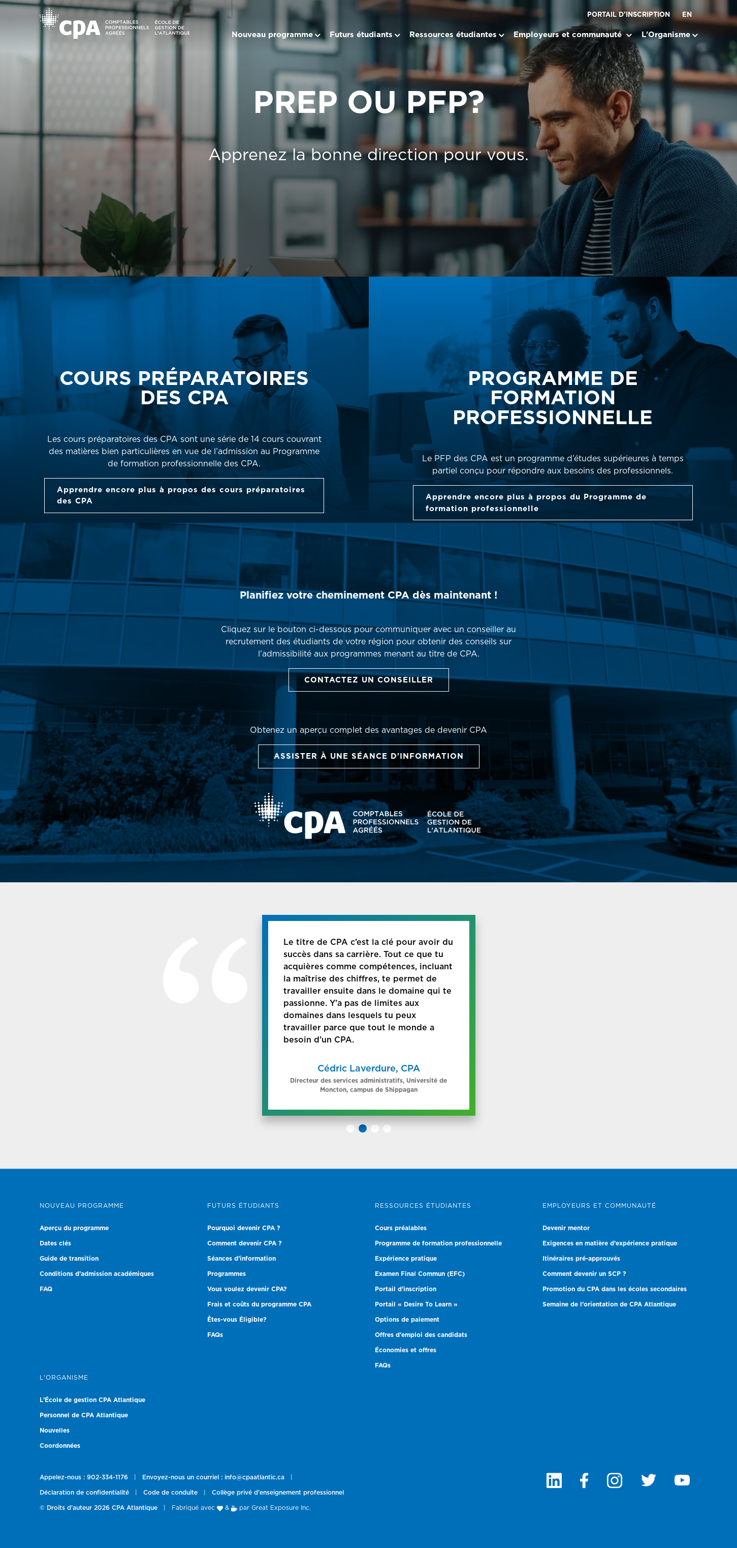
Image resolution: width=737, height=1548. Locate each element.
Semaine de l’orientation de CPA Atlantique (609, 1304)
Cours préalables (401, 1228)
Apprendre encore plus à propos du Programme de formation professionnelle (536, 503)
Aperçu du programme (74, 1228)
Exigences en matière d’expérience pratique (609, 1243)
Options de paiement (407, 1320)
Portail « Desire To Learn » (416, 1304)
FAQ (46, 1289)
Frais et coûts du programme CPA (259, 1304)
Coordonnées (60, 1446)
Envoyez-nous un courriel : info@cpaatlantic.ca (213, 1477)
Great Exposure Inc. (281, 1508)
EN (687, 15)
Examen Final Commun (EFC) (420, 1274)
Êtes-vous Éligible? (237, 1320)
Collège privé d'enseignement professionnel (278, 1493)
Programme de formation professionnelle (438, 1243)
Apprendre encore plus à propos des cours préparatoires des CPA (181, 495)
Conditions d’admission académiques (97, 1274)
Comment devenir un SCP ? (584, 1274)
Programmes (226, 1274)
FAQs (215, 1335)
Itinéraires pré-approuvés (581, 1259)
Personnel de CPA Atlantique (84, 1415)
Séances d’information (241, 1259)
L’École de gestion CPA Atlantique (92, 1400)
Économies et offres (405, 1350)
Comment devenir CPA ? (244, 1243)
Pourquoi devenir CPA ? (243, 1228)
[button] (350, 1128)
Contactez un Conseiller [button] (368, 680)
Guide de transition (69, 1259)
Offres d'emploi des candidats (421, 1335)
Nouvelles (55, 1430)
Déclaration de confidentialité (84, 1493)
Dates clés (55, 1243)
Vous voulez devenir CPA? (247, 1289)
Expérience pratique (406, 1259)
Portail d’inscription (628, 15)
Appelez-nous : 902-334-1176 (84, 1477)
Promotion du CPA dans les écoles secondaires (614, 1289)
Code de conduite (170, 1493)
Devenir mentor (566, 1228)
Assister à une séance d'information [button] (369, 756)
